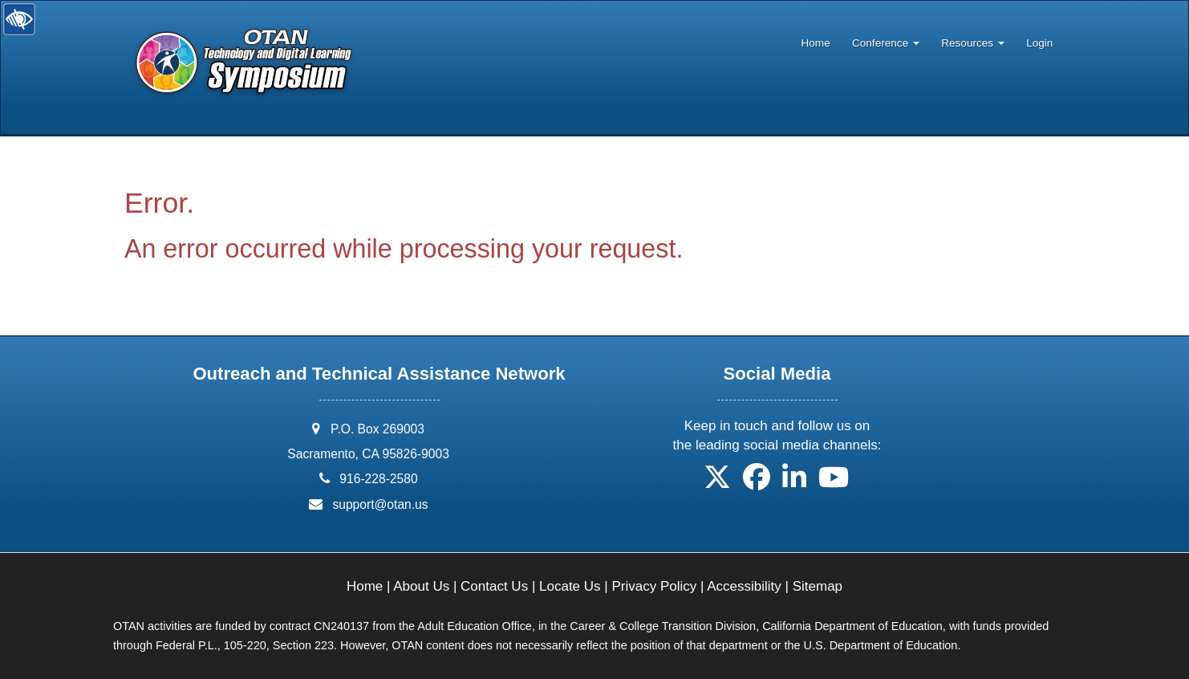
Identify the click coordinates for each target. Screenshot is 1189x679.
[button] (717, 482)
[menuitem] (815, 39)
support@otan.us (380, 504)
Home (815, 43)
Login (1039, 43)
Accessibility (744, 586)
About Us (421, 586)
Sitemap (817, 586)
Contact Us (494, 586)
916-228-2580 (378, 479)
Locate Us (570, 586)
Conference (885, 43)
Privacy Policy (653, 586)
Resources (972, 43)
